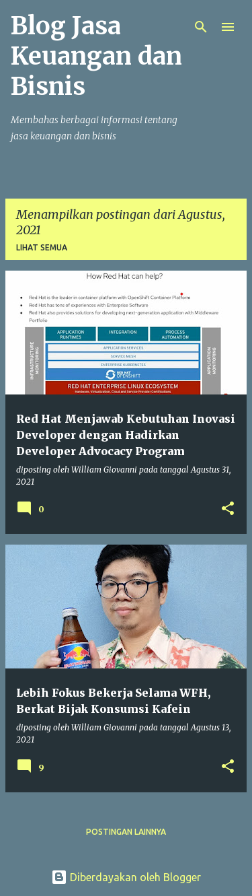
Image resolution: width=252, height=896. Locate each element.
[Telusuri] (201, 27)
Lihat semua (41, 247)
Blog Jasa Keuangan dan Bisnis (96, 56)
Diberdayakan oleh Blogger (126, 877)
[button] (228, 509)
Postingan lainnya (126, 831)
